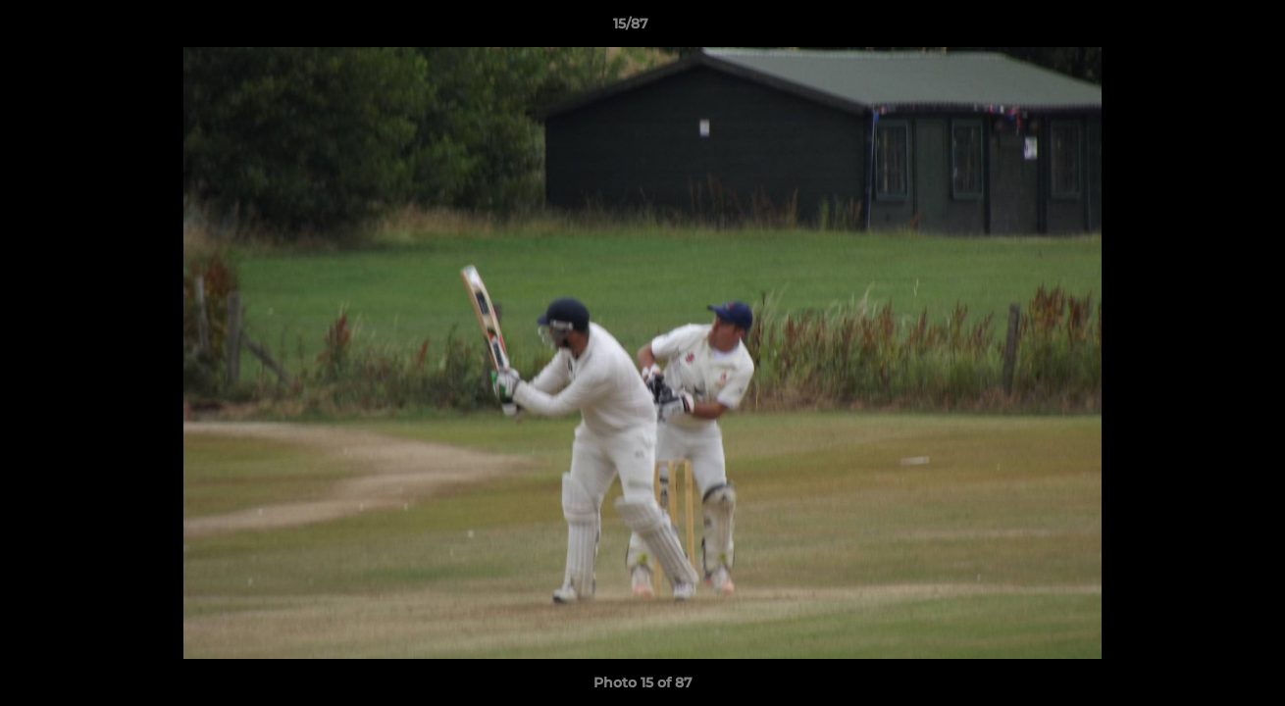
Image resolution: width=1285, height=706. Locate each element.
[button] (1202, 28)
